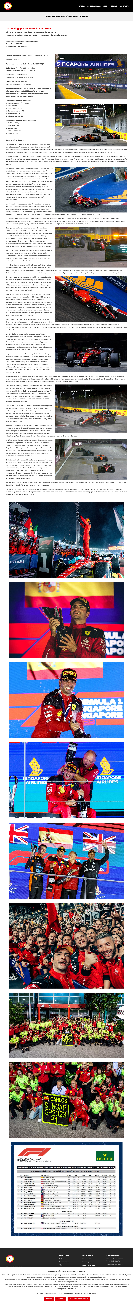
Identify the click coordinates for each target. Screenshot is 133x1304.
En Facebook (87, 1259)
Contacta (124, 6)
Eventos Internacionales (114, 1264)
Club (105, 6)
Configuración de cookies (79, 1299)
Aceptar (49, 1299)
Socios (114, 6)
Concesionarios (94, 6)
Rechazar (60, 1299)
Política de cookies (72, 1293)
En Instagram (87, 1262)
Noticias (81, 6)
